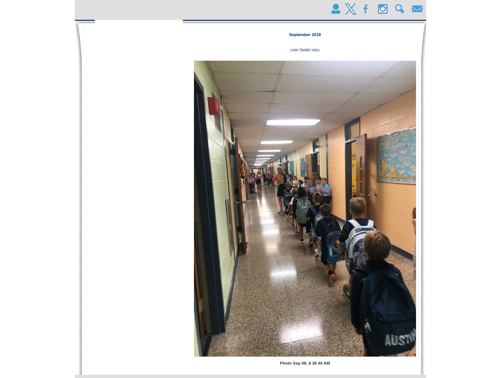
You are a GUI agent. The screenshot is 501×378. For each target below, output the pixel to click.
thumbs (305, 49)
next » (316, 49)
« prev (294, 49)
